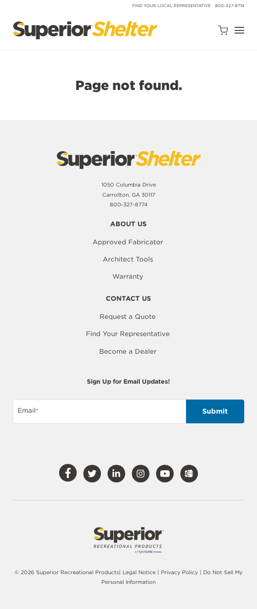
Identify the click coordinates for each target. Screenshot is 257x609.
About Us (128, 224)
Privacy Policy (180, 572)
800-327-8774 (229, 5)
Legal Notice (139, 572)
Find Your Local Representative (171, 5)
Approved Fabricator (128, 242)
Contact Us (128, 299)
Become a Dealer (127, 351)
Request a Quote (128, 317)
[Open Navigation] (239, 30)
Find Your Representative (128, 334)
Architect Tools (128, 259)
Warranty (127, 276)
